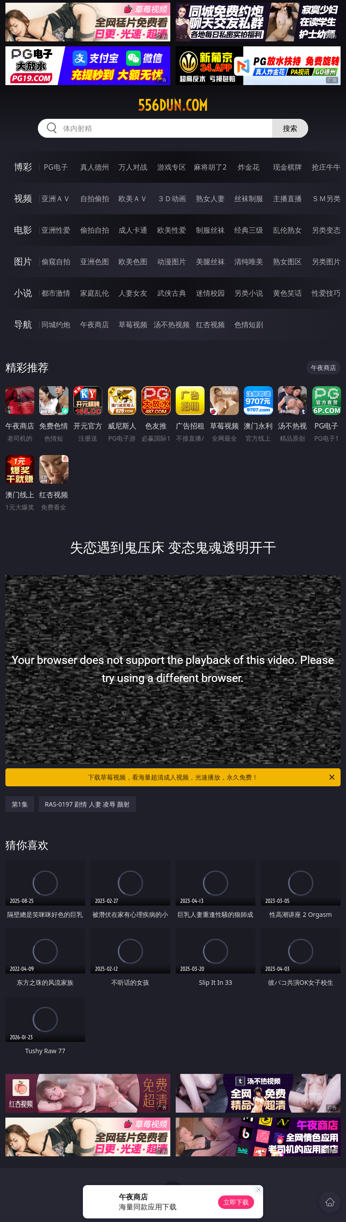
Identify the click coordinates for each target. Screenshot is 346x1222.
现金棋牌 (287, 167)
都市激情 (55, 293)
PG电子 (56, 167)
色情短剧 (248, 324)
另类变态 (326, 230)
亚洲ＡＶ (55, 198)
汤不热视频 (172, 324)
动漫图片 (171, 261)
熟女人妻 (210, 198)
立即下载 (236, 1202)
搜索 (290, 128)
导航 (23, 324)
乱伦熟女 (287, 230)
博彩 (23, 167)
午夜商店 (94, 324)
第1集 (20, 804)
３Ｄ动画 (171, 198)
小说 (23, 293)
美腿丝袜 (210, 261)
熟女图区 (287, 261)
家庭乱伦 (94, 293)
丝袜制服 (248, 198)
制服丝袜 (210, 230)
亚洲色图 (94, 261)
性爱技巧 (326, 293)
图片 (23, 261)
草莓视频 (132, 324)
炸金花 (249, 167)
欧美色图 (132, 261)
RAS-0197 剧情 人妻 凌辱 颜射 (87, 804)
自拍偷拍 (94, 198)
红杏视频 (210, 324)
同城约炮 (55, 324)
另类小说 (248, 293)
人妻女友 (132, 293)
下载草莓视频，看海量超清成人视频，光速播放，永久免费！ (212, 777)
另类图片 (326, 261)
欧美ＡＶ (132, 198)
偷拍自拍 (94, 230)
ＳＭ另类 (326, 198)
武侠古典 (171, 293)
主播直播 (287, 198)
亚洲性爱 (55, 230)
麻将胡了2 (210, 167)
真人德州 (94, 167)
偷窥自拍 (55, 261)
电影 (23, 230)
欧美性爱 (171, 230)
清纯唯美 (248, 261)
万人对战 (132, 167)
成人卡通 (132, 230)
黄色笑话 (287, 293)
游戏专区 (171, 167)
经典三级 (248, 230)
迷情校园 (210, 293)
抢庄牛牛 (326, 167)
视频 (23, 198)
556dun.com (173, 105)
